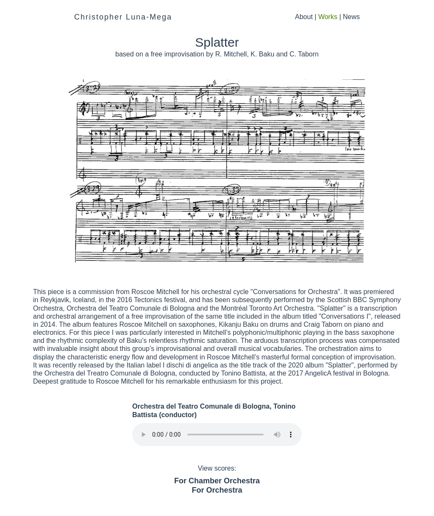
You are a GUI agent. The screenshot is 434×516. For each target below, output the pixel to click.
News (351, 16)
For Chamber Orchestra (217, 481)
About (304, 16)
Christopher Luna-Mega (123, 17)
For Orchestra (217, 490)
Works (327, 16)
